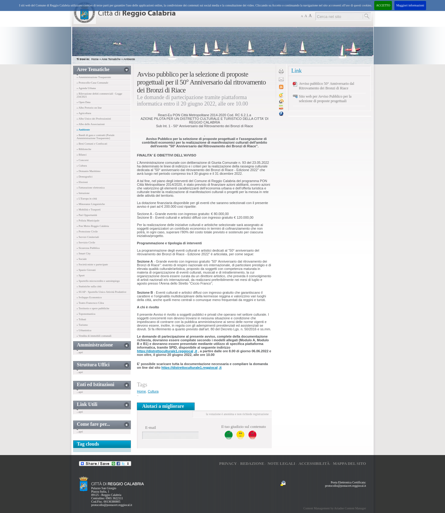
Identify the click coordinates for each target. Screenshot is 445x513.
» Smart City (84, 253)
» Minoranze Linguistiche (91, 204)
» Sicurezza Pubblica (88, 247)
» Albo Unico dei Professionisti (94, 118)
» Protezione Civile (87, 231)
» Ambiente (83, 129)
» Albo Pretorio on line (89, 107)
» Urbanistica (84, 330)
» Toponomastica (86, 313)
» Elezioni (82, 182)
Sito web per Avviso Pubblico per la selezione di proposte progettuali (325, 98)
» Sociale (82, 258)
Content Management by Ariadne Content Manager (334, 508)
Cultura (153, 391)
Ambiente (129, 59)
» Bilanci (82, 154)
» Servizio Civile (86, 242)
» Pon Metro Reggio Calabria (93, 226)
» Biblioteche (84, 149)
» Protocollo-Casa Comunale (92, 82)
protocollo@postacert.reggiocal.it (111, 505)
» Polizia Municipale (88, 220)
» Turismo (82, 324)
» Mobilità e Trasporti (89, 209)
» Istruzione (83, 193)
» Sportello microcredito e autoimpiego (98, 280)
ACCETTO (383, 5)
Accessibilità (314, 463)
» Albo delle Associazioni (91, 124)
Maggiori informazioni (410, 5)
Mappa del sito (349, 463)
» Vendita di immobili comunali (94, 335)
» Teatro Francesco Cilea (90, 302)
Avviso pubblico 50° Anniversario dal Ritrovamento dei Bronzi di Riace (326, 85)
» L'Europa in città (87, 198)
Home (95, 59)
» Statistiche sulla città (89, 286)
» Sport (80, 275)
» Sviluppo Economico (89, 297)
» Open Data (83, 102)
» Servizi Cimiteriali (88, 237)
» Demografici (84, 176)
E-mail (150, 427)
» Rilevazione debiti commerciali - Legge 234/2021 (99, 95)
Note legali (281, 463)
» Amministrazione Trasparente (94, 77)
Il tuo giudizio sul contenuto (243, 426)
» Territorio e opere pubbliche (93, 308)
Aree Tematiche (111, 59)
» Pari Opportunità (87, 215)
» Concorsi (82, 160)
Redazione (252, 463)
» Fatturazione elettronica (91, 187)
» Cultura (82, 165)
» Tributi (81, 319)
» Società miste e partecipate (92, 264)
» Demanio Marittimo (89, 171)
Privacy (228, 463)
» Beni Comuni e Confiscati (92, 143)
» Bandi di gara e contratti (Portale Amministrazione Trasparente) (95, 137)
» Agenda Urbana (86, 88)
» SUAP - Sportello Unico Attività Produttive (101, 291)
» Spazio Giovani (86, 269)
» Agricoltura (84, 113)
